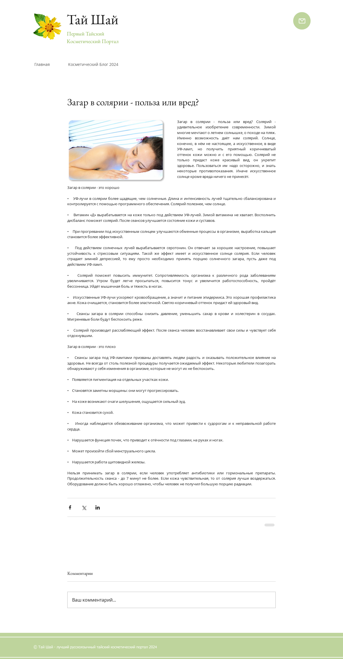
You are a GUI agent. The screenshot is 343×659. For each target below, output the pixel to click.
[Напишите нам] (302, 21)
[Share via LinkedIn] (97, 507)
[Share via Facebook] (70, 507)
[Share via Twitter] (83, 507)
